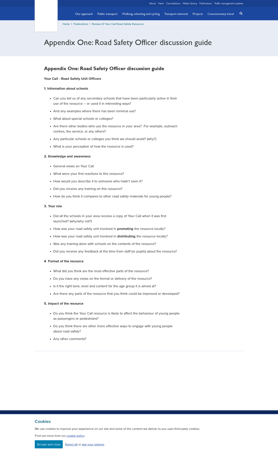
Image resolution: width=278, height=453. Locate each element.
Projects (198, 14)
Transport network (176, 14)
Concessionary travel (221, 14)
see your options (93, 444)
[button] (240, 13)
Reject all (71, 444)
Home (66, 24)
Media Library (190, 3)
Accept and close (48, 444)
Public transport (107, 14)
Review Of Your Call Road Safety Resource (118, 24)
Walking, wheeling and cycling (141, 14)
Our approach (84, 14)
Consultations (173, 3)
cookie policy (75, 435)
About (152, 3)
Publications (205, 3)
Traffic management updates (228, 3)
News (161, 3)
